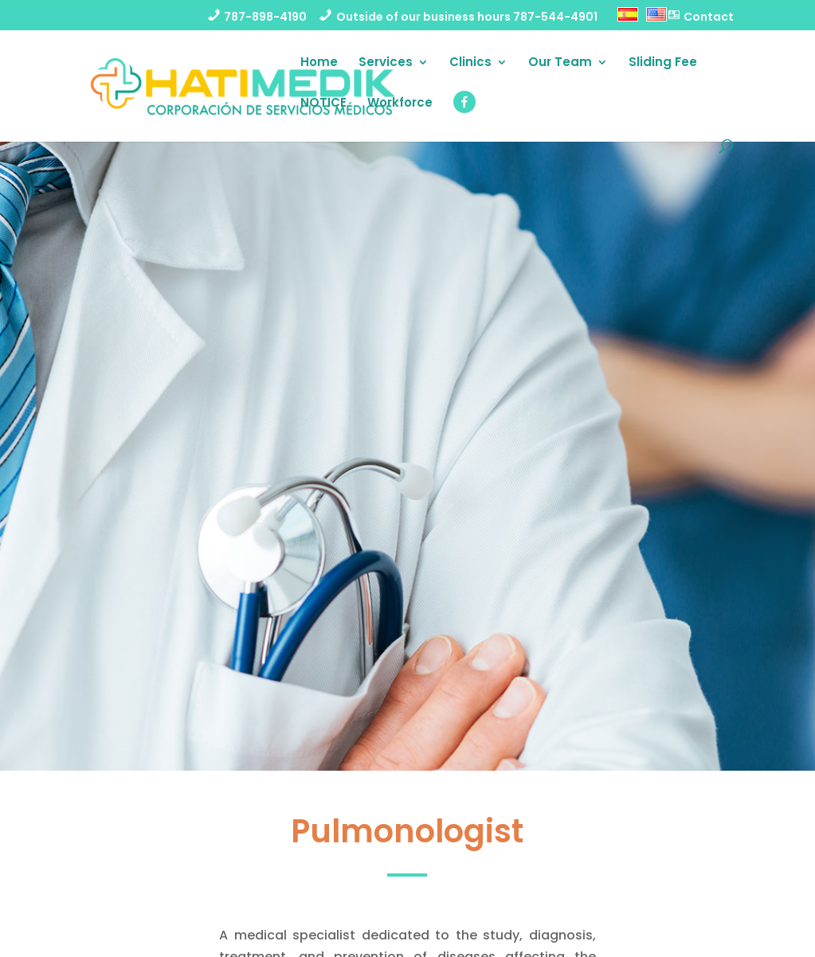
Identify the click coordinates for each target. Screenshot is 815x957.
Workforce (400, 104)
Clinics (470, 63)
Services (386, 63)
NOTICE (323, 104)
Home (319, 63)
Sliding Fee (663, 63)
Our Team (560, 63)
